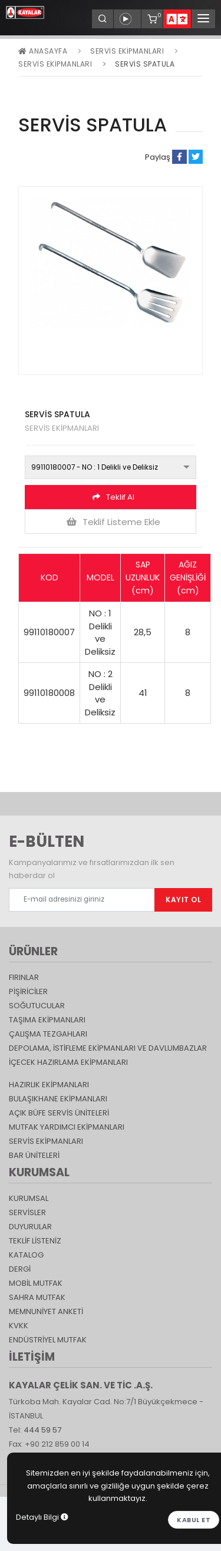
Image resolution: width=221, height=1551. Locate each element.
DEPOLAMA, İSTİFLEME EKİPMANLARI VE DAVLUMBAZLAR (108, 1048)
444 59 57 (42, 1430)
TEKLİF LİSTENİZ (35, 1240)
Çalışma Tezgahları (48, 1034)
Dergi (20, 1269)
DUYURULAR (30, 1226)
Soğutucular (37, 1005)
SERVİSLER (27, 1212)
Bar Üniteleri (34, 1155)
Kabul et (193, 1519)
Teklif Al (113, 497)
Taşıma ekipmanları (47, 1019)
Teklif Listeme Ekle (113, 522)
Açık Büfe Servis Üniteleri (59, 1112)
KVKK (18, 1325)
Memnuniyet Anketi (46, 1311)
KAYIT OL (183, 900)
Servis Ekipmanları (127, 51)
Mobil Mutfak (35, 1283)
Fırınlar (24, 977)
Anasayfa (42, 51)
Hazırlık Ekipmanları (49, 1084)
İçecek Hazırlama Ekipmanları (68, 1062)
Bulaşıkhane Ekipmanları (58, 1098)
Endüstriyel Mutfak (48, 1339)
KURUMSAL (28, 1198)
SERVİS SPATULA (144, 64)
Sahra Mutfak (37, 1297)
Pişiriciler (28, 991)
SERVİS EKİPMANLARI (55, 64)
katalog (26, 1254)
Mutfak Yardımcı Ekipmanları (66, 1127)
